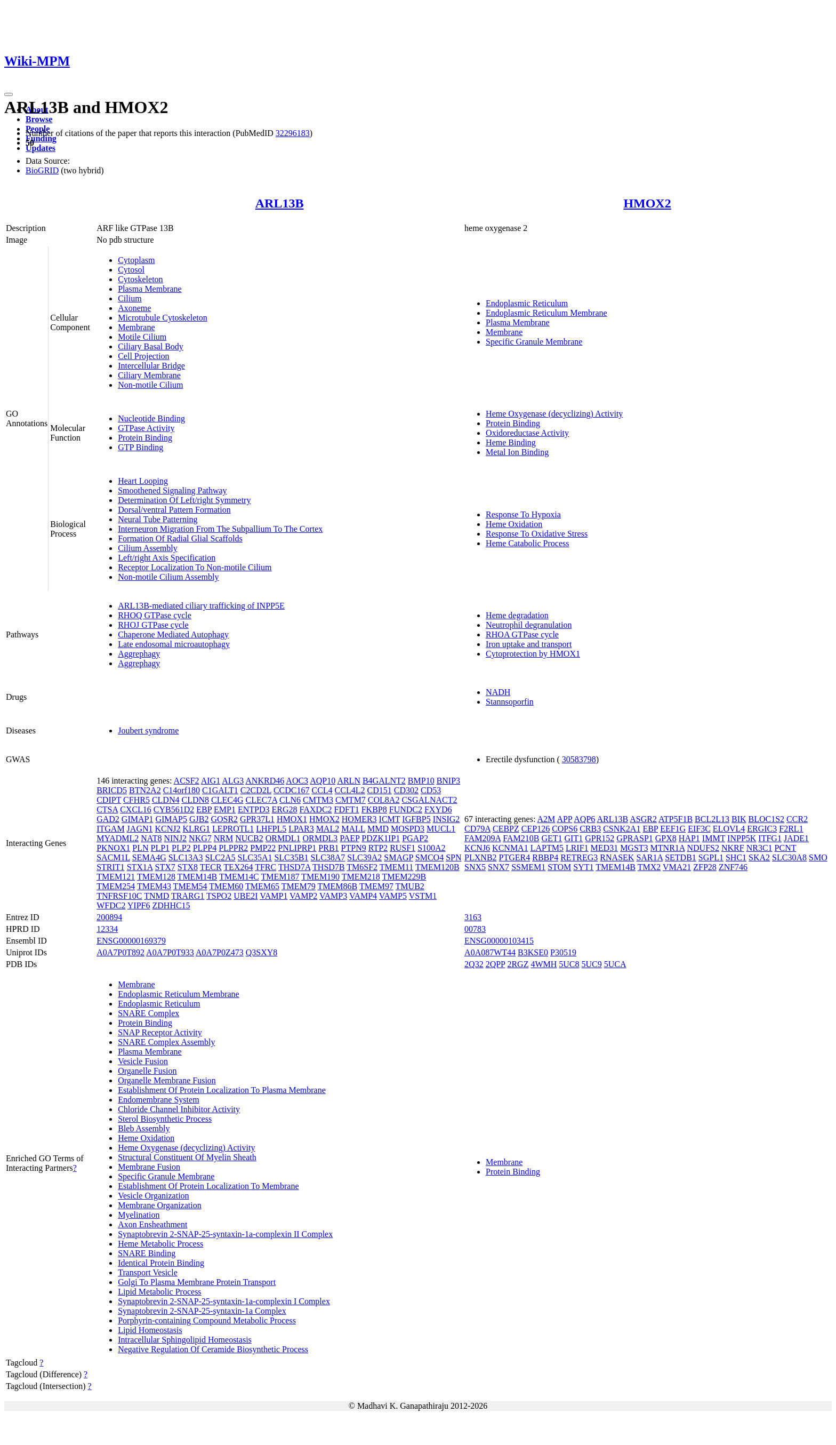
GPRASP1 (634, 838)
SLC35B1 (291, 857)
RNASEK (617, 857)
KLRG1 (197, 828)
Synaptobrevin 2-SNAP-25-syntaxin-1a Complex (202, 1310)
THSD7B (328, 867)
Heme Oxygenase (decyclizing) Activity (554, 413)
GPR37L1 (257, 819)
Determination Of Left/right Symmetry (184, 500)
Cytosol (131, 269)
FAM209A (482, 838)
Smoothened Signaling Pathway (172, 490)
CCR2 (797, 819)
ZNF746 (733, 867)
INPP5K (741, 838)
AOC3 (297, 780)
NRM (223, 838)
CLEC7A (261, 799)
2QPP (495, 964)
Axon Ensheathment (152, 1224)
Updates (40, 148)
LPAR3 (301, 828)
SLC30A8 (789, 857)
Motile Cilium (142, 336)
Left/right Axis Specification (166, 557)
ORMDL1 (283, 838)
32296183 (293, 133)
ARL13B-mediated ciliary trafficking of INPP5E (201, 605)
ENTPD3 (254, 809)
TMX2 (649, 867)
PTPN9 (353, 847)
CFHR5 (136, 799)
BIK (739, 819)
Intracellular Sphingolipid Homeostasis (185, 1339)
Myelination (138, 1214)
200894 (109, 917)
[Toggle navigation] (8, 94)
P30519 (563, 952)
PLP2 (181, 847)
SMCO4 (429, 857)
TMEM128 (156, 876)
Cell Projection (143, 356)
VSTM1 (423, 895)
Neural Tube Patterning (157, 519)
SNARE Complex (148, 1013)
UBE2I (246, 895)
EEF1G (673, 828)
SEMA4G (149, 857)
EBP (204, 809)
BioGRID (42, 170)
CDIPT (109, 799)
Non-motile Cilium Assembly (168, 576)
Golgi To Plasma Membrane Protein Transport (197, 1282)
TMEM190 (320, 876)
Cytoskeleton (140, 279)
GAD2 (108, 819)
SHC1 (736, 857)
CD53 (431, 790)
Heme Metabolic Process (160, 1243)
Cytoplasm (136, 260)
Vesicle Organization (153, 1195)
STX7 (165, 867)
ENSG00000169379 (131, 940)
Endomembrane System (158, 1099)
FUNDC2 (405, 809)
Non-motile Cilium (150, 384)
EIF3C (699, 828)
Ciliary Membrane (149, 375)
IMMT (713, 838)
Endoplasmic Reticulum (527, 303)
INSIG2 (446, 819)
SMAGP (398, 857)
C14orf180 (181, 790)
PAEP (349, 838)
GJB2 (198, 819)
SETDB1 (680, 857)
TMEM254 (116, 886)
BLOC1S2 (767, 819)
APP (564, 819)
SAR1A (649, 857)
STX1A (140, 867)
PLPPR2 (233, 847)
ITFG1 (770, 838)
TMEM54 (190, 886)
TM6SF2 (362, 867)
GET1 (551, 838)
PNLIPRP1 (297, 847)
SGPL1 (711, 857)
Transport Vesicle (148, 1272)
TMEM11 (396, 867)
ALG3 (233, 780)
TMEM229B (404, 876)
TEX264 (238, 867)
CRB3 (590, 828)
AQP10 (322, 780)
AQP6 (584, 819)
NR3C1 (759, 847)
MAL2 (328, 828)
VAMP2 (303, 895)
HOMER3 (359, 819)
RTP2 (378, 847)
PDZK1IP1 (380, 838)
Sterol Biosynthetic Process (165, 1118)
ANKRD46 (264, 780)
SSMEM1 (528, 867)
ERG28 (285, 809)
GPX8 (666, 838)
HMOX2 (647, 203)
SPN (453, 857)
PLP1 (160, 847)
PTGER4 (514, 857)
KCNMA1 (510, 847)
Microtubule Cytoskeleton (162, 317)
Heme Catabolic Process (527, 543)
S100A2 (431, 847)
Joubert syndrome (148, 730)
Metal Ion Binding (517, 452)
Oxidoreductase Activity (527, 432)
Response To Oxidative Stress (537, 533)
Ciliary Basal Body (150, 346)
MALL (353, 828)
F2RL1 (791, 828)
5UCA (615, 964)
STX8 (188, 867)
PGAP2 (415, 838)
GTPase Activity (146, 428)
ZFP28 (705, 867)
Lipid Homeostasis (150, 1330)
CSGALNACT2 (429, 799)
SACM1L (113, 857)
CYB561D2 (174, 809)
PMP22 (263, 847)
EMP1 (225, 809)
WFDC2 (111, 905)
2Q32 (474, 964)
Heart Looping (143, 480)
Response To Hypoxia (523, 514)
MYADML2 (118, 838)
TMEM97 (376, 886)
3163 (472, 917)
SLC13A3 (185, 857)
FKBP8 (374, 809)
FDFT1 (346, 809)
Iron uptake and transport (529, 644)
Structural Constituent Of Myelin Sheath (187, 1157)
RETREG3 (579, 857)
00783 (475, 928)
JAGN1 (140, 828)
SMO (818, 857)
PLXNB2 (480, 857)
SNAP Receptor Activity (160, 1032)
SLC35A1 (255, 857)
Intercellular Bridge (151, 365)
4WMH (543, 964)
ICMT (389, 819)
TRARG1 (187, 895)
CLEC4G (227, 799)
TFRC (265, 867)
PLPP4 (204, 847)
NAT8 (151, 838)
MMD (378, 828)
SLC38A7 (327, 857)
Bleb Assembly (144, 1128)
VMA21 (677, 867)
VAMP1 (273, 895)
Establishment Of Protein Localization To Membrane (208, 1186)
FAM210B (521, 838)
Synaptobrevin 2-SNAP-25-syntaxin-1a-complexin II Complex (225, 1234)
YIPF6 (138, 905)
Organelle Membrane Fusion (167, 1080)
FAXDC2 (316, 809)
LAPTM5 (547, 847)
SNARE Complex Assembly (166, 1042)
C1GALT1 (220, 790)
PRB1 (328, 847)
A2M (546, 819)
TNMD (156, 895)
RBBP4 (545, 857)
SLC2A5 (220, 857)
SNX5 (475, 867)
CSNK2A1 (621, 828)
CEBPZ (506, 828)
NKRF (732, 847)
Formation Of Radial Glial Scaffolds (180, 538)
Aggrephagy (139, 653)
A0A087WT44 (490, 952)
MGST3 (634, 847)
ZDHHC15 (171, 905)
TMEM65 (262, 886)
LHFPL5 (271, 828)
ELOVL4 (729, 828)
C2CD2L (255, 790)
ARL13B (279, 203)
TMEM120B (437, 867)
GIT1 (574, 838)
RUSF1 (402, 847)
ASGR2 (643, 819)
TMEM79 (299, 886)
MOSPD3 (407, 828)
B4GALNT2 (384, 780)
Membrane (136, 327)
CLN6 (290, 799)
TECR (211, 867)
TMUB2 (410, 886)
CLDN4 (166, 799)
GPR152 (599, 838)
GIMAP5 (171, 819)
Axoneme (134, 308)
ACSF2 (186, 780)
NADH (498, 692)
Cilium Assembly (148, 548)
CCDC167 (292, 790)
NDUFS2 (703, 847)
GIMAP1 (138, 819)
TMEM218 (361, 876)
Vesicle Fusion (143, 1061)
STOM (559, 867)
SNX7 (498, 867)
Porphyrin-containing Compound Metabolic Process (207, 1320)
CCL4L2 (350, 790)
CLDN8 (195, 799)
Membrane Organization (160, 1205)
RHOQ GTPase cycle (154, 615)
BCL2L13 (712, 819)
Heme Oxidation (514, 524)
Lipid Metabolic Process (159, 1291)
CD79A (477, 828)
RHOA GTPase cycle (522, 634)
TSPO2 (218, 895)
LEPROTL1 (233, 828)
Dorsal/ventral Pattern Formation (174, 509)
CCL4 (321, 790)
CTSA (107, 809)
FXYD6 (438, 809)
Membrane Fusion (149, 1166)
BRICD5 (112, 790)
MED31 (604, 847)
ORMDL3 (319, 838)
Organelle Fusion (147, 1070)
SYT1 (583, 867)
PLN (140, 847)
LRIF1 (577, 847)
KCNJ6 (477, 847)
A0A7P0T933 (170, 952)
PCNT (786, 847)
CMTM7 (350, 799)
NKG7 (200, 838)
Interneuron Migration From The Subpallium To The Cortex (220, 528)
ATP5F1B (675, 819)
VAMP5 (393, 895)
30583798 (579, 759)
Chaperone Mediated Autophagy (173, 634)
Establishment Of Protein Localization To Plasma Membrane (222, 1090)
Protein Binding (145, 437)
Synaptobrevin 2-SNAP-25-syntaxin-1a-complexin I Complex (224, 1301)
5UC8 (569, 964)
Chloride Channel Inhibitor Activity (179, 1109)
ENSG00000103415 (499, 940)
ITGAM (110, 828)
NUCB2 (249, 838)
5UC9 (592, 964)
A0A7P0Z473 (220, 952)
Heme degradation (517, 615)
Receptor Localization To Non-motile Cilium (194, 567)
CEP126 (535, 828)
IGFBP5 (416, 819)
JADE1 (796, 838)
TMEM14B (198, 876)
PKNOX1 (113, 847)
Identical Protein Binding (161, 1262)
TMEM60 (226, 886)
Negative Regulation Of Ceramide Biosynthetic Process (213, 1349)
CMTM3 (318, 799)
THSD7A (294, 867)
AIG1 (210, 780)
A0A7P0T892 (120, 952)
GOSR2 (224, 819)
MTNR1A (667, 847)
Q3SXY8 (262, 952)
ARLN (348, 780)
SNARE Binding (146, 1253)
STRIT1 (110, 867)
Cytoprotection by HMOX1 (533, 653)
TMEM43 (154, 886)
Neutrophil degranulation (529, 624)
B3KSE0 (533, 952)
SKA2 (759, 857)
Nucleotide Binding (151, 418)
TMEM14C (239, 876)
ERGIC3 (762, 828)
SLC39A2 (364, 857)
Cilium (129, 298)
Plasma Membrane (150, 288)
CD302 (406, 790)
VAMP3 (333, 895)
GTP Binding (140, 447)
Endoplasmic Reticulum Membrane (546, 312)
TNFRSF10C (119, 895)
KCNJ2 (168, 828)
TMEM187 (280, 876)
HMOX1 (292, 819)
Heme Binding (511, 442)
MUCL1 (441, 828)
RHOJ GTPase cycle (153, 624)
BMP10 (421, 780)
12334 (107, 928)
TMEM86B (337, 886)
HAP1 (689, 838)
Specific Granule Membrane (534, 341)
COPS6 (564, 828)
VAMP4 (363, 895)
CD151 (379, 790)
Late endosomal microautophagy (174, 644)
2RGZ (517, 964)
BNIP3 (448, 780)
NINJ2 (175, 838)
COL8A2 (384, 799)
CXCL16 (135, 809)
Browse (39, 119)
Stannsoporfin (510, 701)
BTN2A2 (145, 790)
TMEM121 (116, 876)
